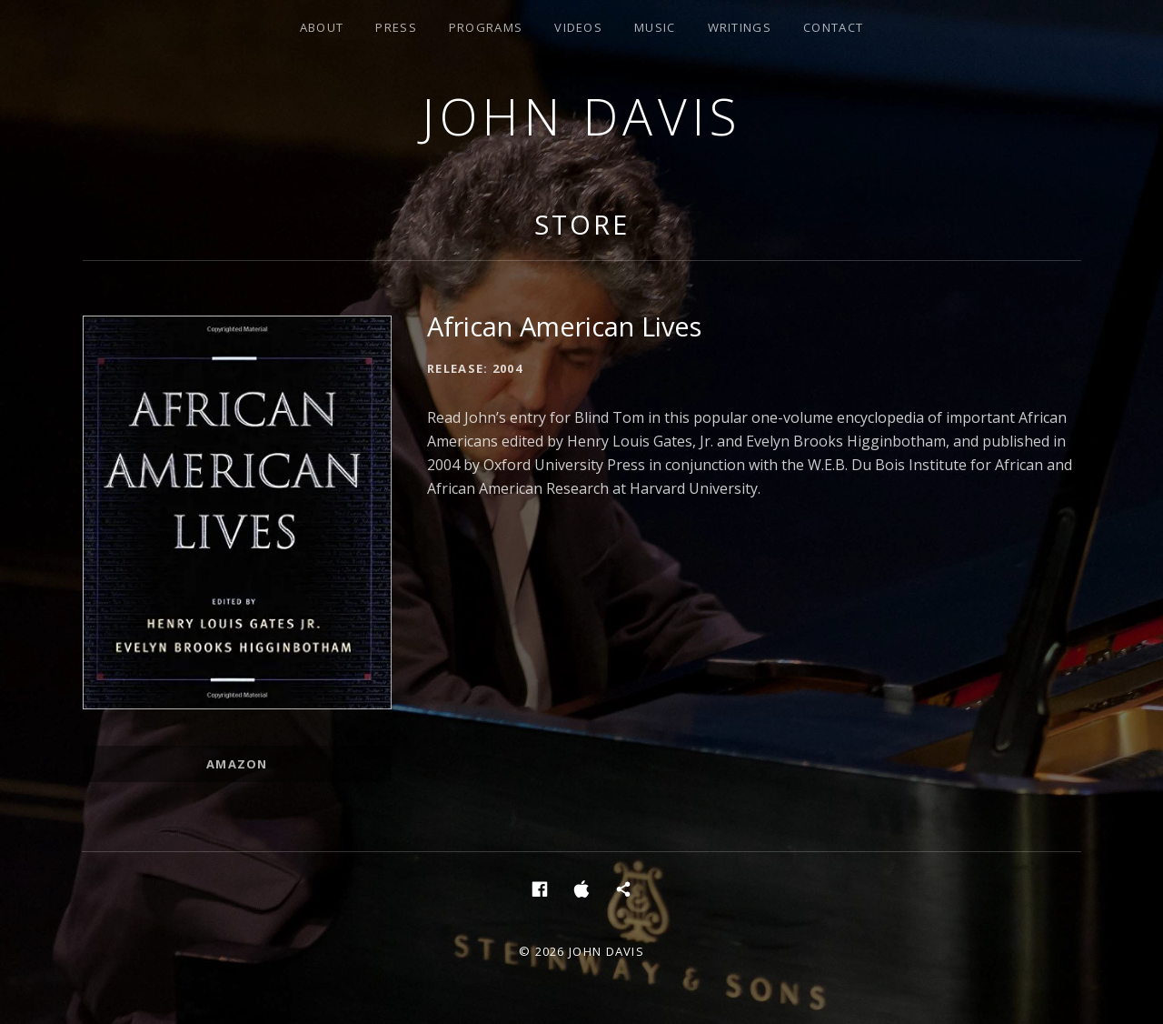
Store (582, 224)
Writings (739, 27)
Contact (833, 27)
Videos (578, 27)
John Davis (581, 116)
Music (655, 27)
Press (396, 27)
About (322, 27)
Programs (485, 27)
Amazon (237, 764)
